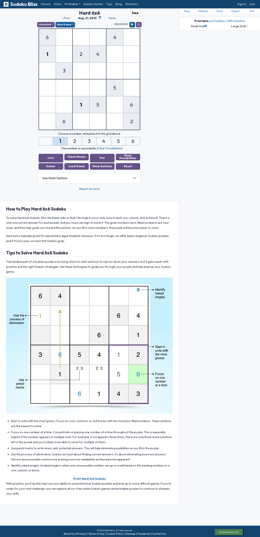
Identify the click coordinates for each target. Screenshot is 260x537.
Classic (46, 4)
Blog (119, 4)
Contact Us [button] (159, 532)
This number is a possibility (78, 148)
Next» (112, 18)
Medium (203, 11)
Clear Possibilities (109, 148)
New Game (64, 24)
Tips (109, 4)
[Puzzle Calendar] (100, 17)
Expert (236, 11)
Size (135, 13)
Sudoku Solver (93, 4)
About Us (69, 532)
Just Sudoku (217, 21)
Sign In (241, 4)
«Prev (66, 18)
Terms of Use (96, 532)
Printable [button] (71, 4)
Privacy (81, 532)
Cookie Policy (114, 532)
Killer (58, 4)
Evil (252, 11)
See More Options (54, 176)
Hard (219, 11)
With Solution (236, 21)
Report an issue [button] (89, 187)
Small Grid (199, 26)
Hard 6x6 (45, 24)
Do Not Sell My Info (228, 530)
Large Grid (239, 26)
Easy (187, 11)
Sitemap (130, 532)
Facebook (144, 532)
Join (252, 4)
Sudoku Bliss (20, 4)
